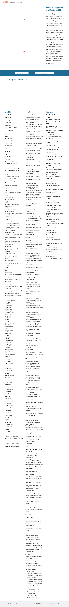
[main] (55, 35)
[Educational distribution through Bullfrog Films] (44, 73)
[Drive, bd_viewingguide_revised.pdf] (19, 96)
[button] (67, 2)
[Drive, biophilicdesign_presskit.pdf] (50, 96)
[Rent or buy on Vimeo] (22, 73)
